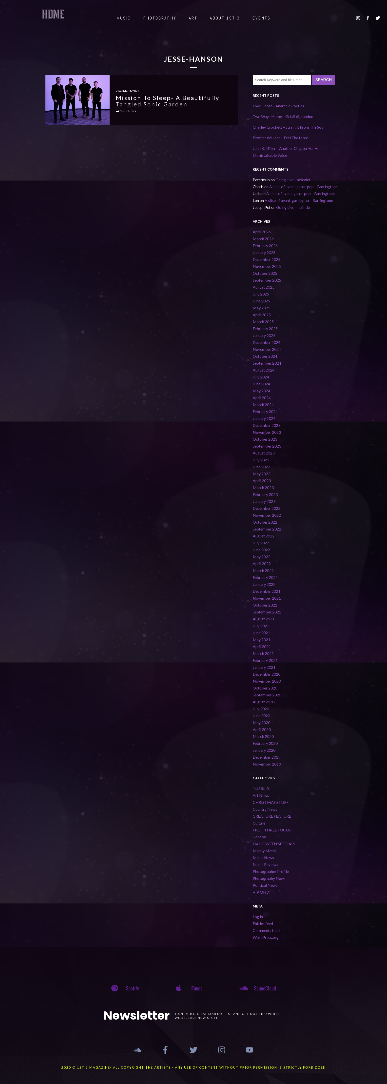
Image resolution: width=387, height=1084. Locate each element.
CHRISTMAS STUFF (271, 802)
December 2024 (266, 342)
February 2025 (265, 328)
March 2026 (263, 238)
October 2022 (265, 522)
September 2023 (267, 446)
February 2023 (265, 494)
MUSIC (123, 18)
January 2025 (264, 335)
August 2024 (263, 370)
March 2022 (263, 570)
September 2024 (267, 363)
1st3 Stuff (261, 788)
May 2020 (261, 722)
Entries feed (263, 923)
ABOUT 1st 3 (225, 18)
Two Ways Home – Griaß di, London (283, 116)
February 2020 (265, 743)
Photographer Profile (271, 871)
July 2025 (261, 294)
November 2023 (267, 432)
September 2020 (267, 694)
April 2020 (262, 729)
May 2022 (261, 556)
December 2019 (266, 757)
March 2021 (263, 653)
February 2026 (265, 245)
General (259, 836)
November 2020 (267, 681)
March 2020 (263, 736)
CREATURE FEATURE (272, 816)
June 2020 (261, 715)
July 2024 (261, 376)
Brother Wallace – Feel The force (280, 137)
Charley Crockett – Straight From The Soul (288, 127)
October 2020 (265, 688)
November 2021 (267, 598)
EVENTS (261, 18)
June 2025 (261, 300)
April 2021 (262, 646)
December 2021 (266, 591)
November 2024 (267, 349)
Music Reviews (265, 864)
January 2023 (264, 501)
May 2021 (261, 639)
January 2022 (264, 584)
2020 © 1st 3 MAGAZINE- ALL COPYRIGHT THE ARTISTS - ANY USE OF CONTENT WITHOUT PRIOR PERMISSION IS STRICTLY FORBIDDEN (193, 1067)
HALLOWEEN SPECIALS (274, 843)
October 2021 (265, 605)
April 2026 (262, 231)
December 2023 (266, 425)
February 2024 (265, 411)
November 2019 (267, 764)
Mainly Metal (264, 850)
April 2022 (262, 563)
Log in (258, 916)
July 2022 (261, 542)
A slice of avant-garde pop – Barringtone (303, 186)
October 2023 (265, 439)
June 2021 (261, 632)
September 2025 (267, 280)
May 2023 (261, 473)
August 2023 (263, 453)
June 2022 (261, 549)
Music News (263, 857)
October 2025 (265, 273)
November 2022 (267, 515)
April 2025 (262, 314)
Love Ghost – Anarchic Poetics (278, 105)
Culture (259, 823)
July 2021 (261, 625)
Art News (261, 795)
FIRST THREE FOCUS (272, 830)
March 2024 (263, 404)
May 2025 (261, 307)
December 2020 (266, 674)
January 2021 (264, 667)
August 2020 (263, 701)
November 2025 (267, 266)
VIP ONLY (261, 892)
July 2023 (261, 459)
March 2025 (263, 321)
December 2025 (266, 259)
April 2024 (262, 397)
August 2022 (263, 535)
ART (193, 18)
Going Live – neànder (292, 179)
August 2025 (263, 287)
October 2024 (265, 356)
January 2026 (264, 252)
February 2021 (265, 660)
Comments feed (266, 930)
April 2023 (262, 480)
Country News (265, 809)
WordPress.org (266, 937)
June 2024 (261, 383)
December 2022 (266, 508)
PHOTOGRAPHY (159, 18)
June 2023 (261, 466)
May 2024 (261, 390)
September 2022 (267, 529)
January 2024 (264, 418)
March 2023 (263, 487)
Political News (265, 885)
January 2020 (264, 750)
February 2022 (265, 577)
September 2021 (267, 612)
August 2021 (263, 618)
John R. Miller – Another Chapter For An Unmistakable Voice (286, 152)
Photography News (269, 878)
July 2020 (261, 708)
